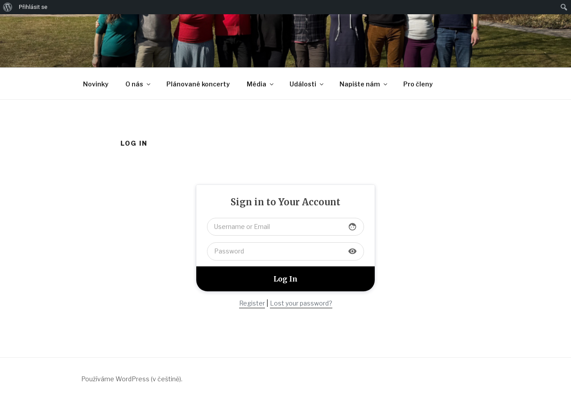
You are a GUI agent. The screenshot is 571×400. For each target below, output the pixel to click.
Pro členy (418, 84)
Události (307, 84)
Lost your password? (301, 303)
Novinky (95, 84)
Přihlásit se (33, 7)
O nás (138, 84)
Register (252, 303)
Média (261, 84)
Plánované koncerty (198, 84)
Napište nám (364, 84)
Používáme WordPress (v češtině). (131, 379)
